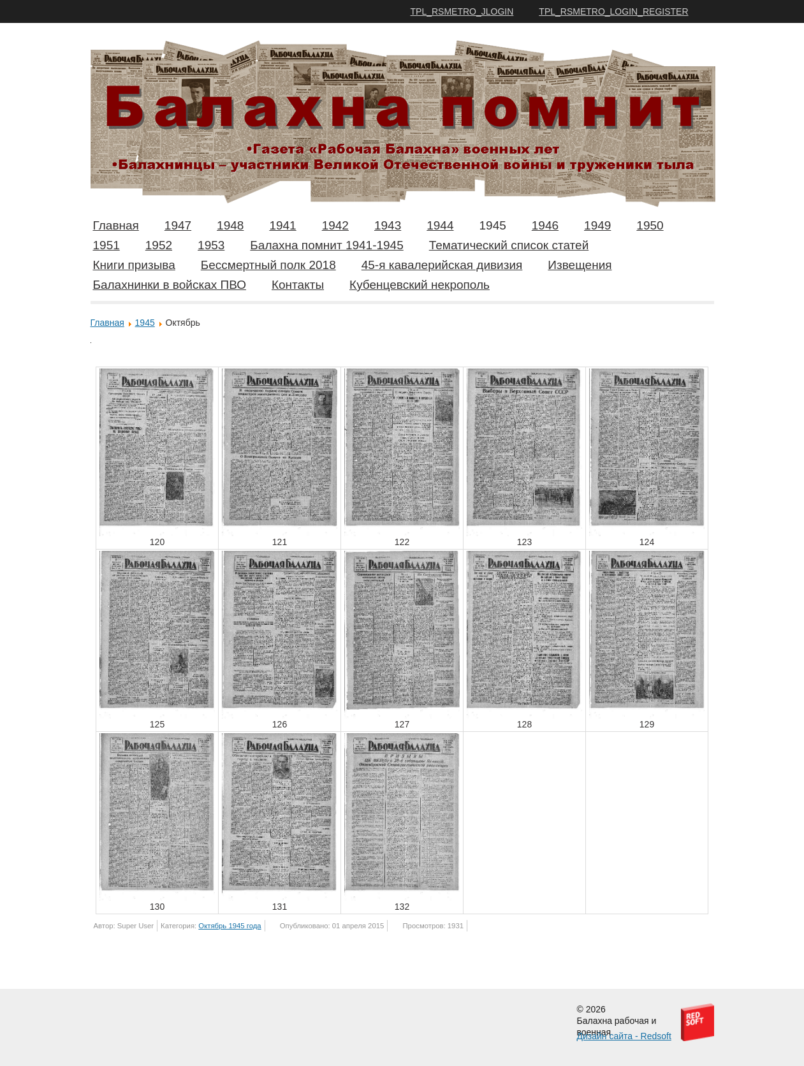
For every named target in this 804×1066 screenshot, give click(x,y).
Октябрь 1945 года (229, 926)
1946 (545, 225)
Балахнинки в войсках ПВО (169, 284)
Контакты (298, 284)
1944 (440, 225)
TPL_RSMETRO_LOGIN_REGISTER (613, 11)
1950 (649, 225)
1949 (597, 225)
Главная (116, 225)
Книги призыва (134, 265)
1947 (177, 225)
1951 (106, 245)
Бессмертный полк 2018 (268, 265)
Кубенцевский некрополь (419, 284)
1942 (335, 225)
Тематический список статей (509, 245)
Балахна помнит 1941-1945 (326, 245)
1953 (211, 245)
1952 (158, 245)
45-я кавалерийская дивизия (442, 265)
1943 (387, 225)
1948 (230, 225)
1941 (282, 225)
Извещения (579, 265)
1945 (492, 225)
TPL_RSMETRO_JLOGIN (462, 11)
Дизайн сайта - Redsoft (624, 1036)
